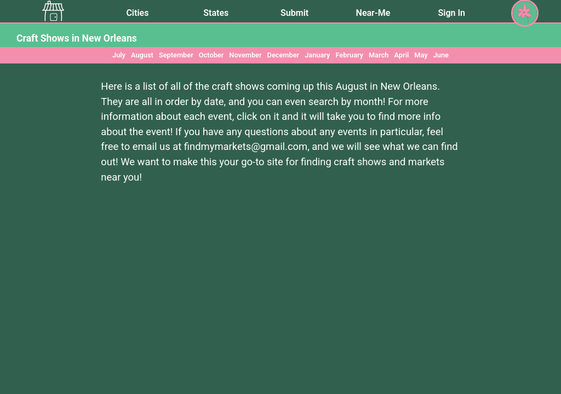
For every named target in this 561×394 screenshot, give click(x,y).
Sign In (451, 13)
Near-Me (373, 13)
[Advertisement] (280, 299)
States (215, 13)
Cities (137, 13)
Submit (294, 13)
